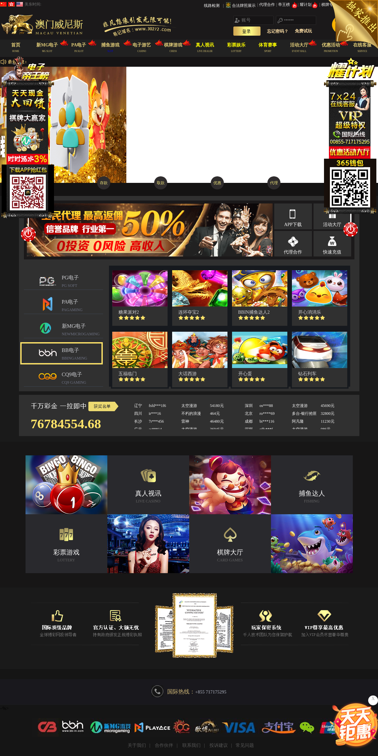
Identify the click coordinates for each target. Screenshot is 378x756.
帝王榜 (287, 4)
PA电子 (82, 306)
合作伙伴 (164, 745)
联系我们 (191, 745)
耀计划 (309, 4)
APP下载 (293, 224)
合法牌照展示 (244, 5)
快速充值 (332, 252)
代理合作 (267, 4)
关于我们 (137, 745)
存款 (104, 183)
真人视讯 (148, 497)
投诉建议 (218, 745)
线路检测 (212, 5)
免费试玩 (303, 30)
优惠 (217, 183)
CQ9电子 (82, 379)
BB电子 (82, 354)
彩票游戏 (66, 556)
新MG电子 (82, 330)
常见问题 (245, 745)
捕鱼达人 (312, 497)
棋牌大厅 (230, 556)
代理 (274, 183)
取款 (161, 183)
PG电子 (82, 282)
